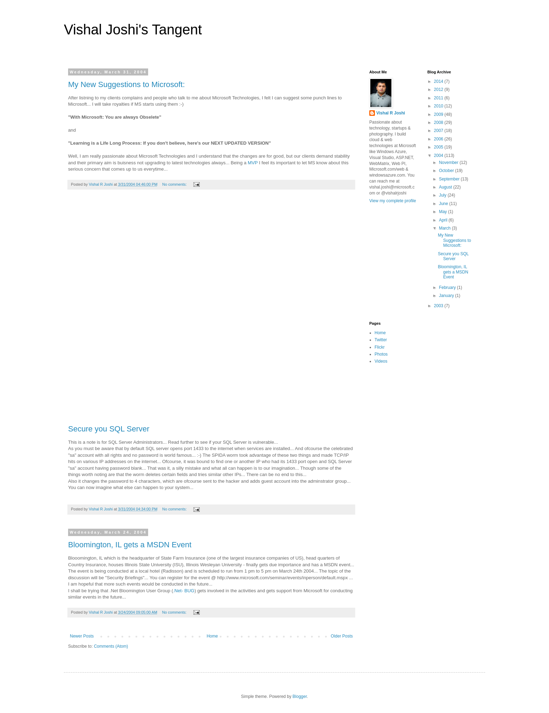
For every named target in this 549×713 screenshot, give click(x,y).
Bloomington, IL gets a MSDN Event (129, 544)
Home (212, 636)
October (447, 170)
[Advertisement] (211, 310)
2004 (439, 155)
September (450, 179)
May (443, 211)
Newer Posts (82, 636)
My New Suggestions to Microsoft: (126, 84)
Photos (381, 354)
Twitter (381, 339)
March (445, 228)
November (449, 162)
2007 (439, 130)
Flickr (380, 347)
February (448, 287)
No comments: (175, 184)
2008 (439, 122)
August (446, 187)
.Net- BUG (183, 590)
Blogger (299, 696)
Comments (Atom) (111, 646)
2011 (439, 97)
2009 (439, 114)
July (443, 195)
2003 (439, 305)
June (444, 203)
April (443, 220)
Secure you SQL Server (109, 428)
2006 (439, 139)
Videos (381, 361)
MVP (253, 162)
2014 (439, 81)
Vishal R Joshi (390, 113)
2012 (439, 89)
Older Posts (342, 636)
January (447, 295)
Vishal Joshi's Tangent (133, 29)
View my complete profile (392, 200)
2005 (439, 147)
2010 (439, 106)
